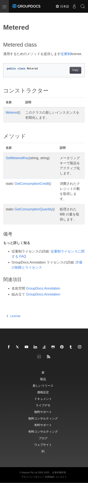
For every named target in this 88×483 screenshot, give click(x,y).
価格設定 (43, 392)
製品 (43, 379)
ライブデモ (43, 405)
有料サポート (43, 425)
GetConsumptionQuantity (34, 209)
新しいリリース (43, 386)
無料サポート (43, 412)
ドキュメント (43, 399)
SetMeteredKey (17, 158)
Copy (75, 70)
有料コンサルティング (43, 431)
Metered (12, 112)
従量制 (66, 54)
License (13, 316)
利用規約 (49, 477)
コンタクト (61, 477)
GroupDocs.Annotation (43, 288)
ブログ (43, 438)
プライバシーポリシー (32, 477)
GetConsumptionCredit (32, 183)
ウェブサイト (43, 445)
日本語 (62, 6)
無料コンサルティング (43, 418)
